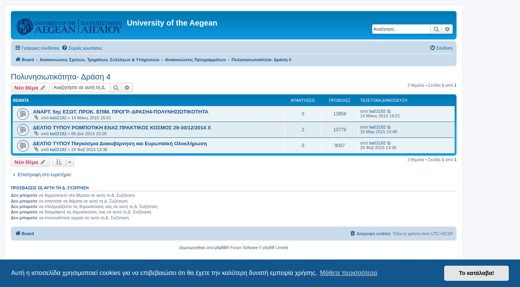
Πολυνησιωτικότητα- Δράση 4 (61, 76)
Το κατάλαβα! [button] (476, 273)
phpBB (220, 248)
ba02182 (58, 117)
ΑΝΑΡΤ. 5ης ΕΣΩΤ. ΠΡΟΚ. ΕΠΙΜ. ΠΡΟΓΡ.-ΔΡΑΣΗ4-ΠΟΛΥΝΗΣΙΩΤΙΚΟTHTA (121, 112)
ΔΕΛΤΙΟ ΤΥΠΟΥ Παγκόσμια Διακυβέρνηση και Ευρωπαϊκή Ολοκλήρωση (120, 143)
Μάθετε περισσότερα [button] (348, 273)
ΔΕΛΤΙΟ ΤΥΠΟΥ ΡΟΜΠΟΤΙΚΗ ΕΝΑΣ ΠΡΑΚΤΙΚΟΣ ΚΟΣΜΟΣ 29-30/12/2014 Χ (122, 128)
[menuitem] (82, 48)
